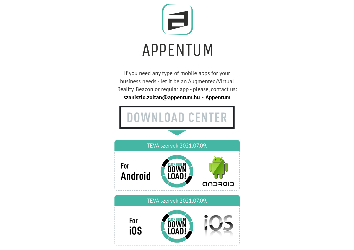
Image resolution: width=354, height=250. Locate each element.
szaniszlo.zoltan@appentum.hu (161, 97)
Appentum (218, 97)
